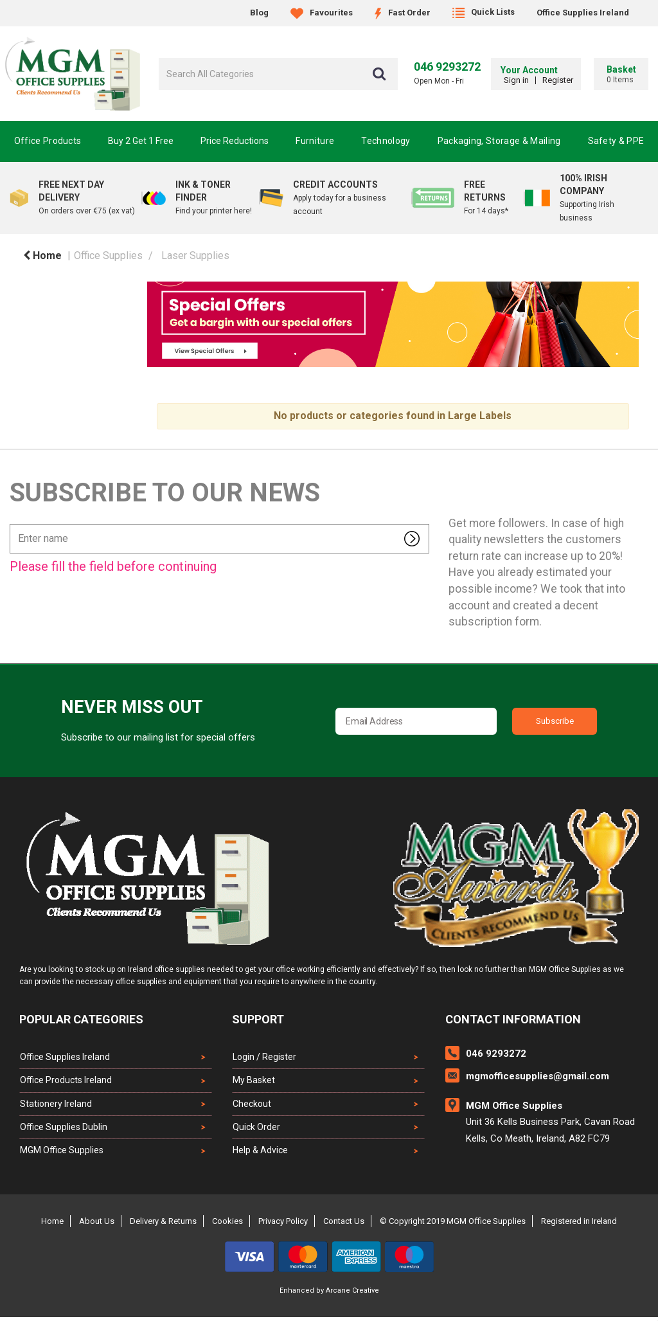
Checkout (251, 1106)
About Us (96, 1225)
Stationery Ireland (55, 1106)
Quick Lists (483, 12)
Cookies (227, 1225)
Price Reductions (234, 141)
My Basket (253, 1081)
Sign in (513, 80)
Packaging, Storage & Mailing (499, 141)
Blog (259, 12)
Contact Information (513, 1019)
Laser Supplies (195, 255)
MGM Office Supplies (61, 1154)
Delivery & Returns (163, 1225)
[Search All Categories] (278, 74)
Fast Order (403, 12)
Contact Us (343, 1225)
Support (258, 1019)
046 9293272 (447, 66)
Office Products (48, 141)
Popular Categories (81, 1019)
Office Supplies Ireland (583, 12)
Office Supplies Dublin (63, 1129)
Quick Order (256, 1129)
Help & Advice (259, 1154)
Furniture (315, 141)
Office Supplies (108, 255)
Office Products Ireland (65, 1081)
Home (42, 255)
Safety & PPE (616, 141)
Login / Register (264, 1057)
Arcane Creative (352, 1294)
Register (554, 80)
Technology (385, 141)
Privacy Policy (283, 1225)
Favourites (321, 12)
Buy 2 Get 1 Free (140, 141)
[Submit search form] (379, 74)
